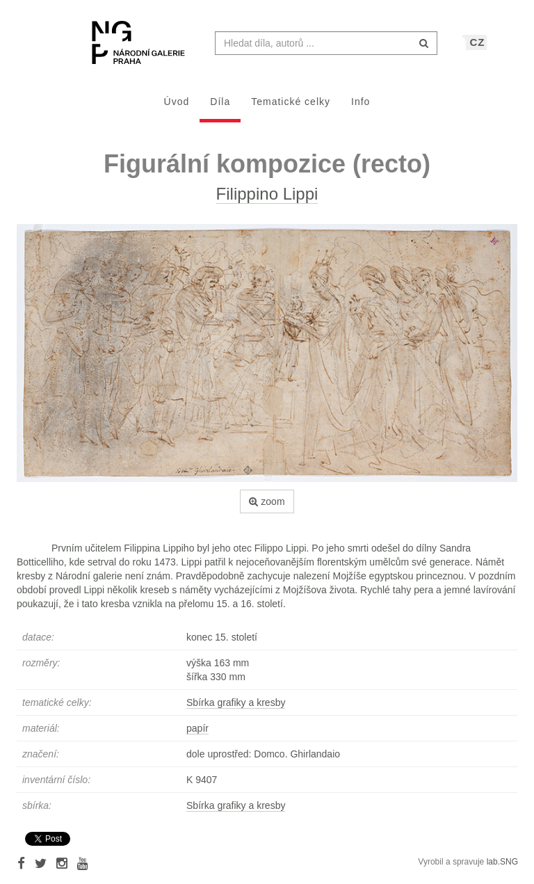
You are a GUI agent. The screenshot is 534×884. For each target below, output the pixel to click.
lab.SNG (502, 869)
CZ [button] (477, 49)
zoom (266, 508)
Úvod (177, 108)
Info (360, 108)
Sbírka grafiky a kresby (235, 709)
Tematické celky (290, 108)
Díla (220, 108)
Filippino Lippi (267, 200)
